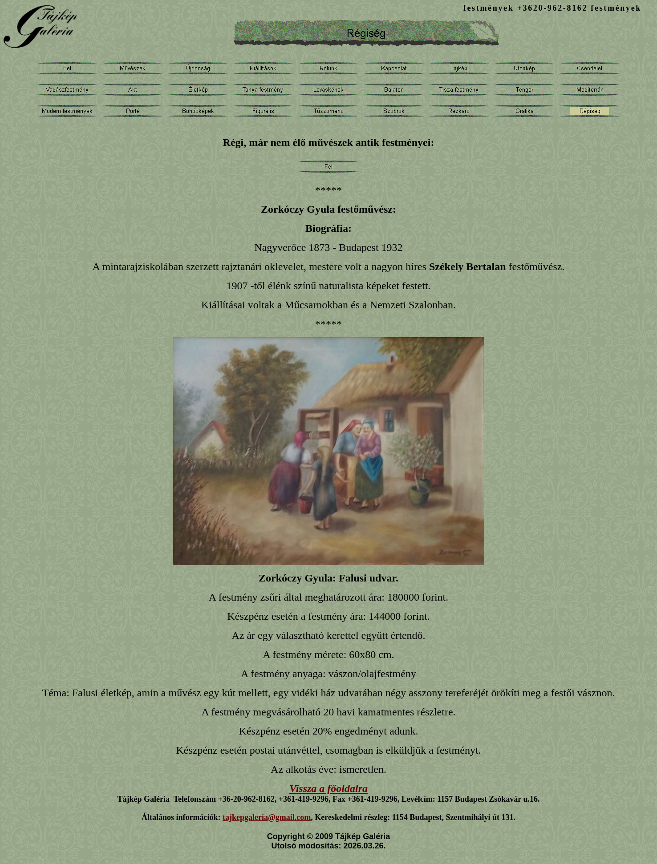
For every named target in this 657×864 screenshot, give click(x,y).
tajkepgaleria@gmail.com (267, 817)
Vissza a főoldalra (328, 788)
